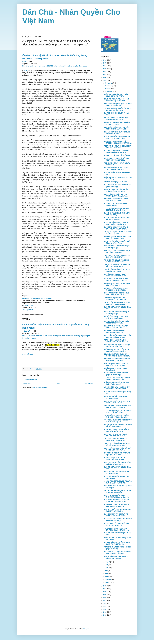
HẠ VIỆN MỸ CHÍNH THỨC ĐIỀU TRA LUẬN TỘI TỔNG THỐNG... (117, 543)
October (108, 89)
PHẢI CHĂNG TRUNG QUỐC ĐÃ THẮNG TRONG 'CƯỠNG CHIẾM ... (117, 355)
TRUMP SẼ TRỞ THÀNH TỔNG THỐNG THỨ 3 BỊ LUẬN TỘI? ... (116, 298)
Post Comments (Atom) (39, 387)
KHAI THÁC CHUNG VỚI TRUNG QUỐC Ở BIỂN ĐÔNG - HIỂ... (115, 435)
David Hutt (27, 59)
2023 (105, 69)
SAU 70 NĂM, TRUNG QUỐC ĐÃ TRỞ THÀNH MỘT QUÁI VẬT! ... (117, 449)
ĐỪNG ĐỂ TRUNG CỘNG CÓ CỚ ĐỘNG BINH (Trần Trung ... (115, 331)
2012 (105, 603)
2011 (105, 606)
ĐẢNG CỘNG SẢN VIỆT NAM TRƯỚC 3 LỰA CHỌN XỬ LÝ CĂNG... (117, 137)
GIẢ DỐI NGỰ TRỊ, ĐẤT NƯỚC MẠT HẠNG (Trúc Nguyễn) (116, 383)
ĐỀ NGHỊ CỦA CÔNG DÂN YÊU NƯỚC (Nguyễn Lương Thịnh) (117, 242)
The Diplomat (41, 59)
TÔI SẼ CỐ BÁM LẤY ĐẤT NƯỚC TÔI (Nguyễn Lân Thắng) (117, 270)
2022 (105, 72)
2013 (105, 600)
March (107, 576)
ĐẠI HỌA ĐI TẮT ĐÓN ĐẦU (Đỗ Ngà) (117, 155)
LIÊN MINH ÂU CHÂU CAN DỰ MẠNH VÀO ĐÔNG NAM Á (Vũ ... (117, 284)
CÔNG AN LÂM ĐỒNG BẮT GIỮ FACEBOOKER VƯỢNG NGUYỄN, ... (118, 142)
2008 (105, 615)
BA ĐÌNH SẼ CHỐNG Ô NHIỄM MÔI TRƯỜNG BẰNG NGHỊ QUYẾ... (116, 151)
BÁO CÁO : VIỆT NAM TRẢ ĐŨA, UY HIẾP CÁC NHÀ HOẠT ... (117, 430)
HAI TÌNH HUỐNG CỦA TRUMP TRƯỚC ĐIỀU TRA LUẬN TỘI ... (116, 275)
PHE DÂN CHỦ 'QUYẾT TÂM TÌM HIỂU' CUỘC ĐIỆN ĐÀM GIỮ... (118, 104)
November (108, 86)
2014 (105, 597)
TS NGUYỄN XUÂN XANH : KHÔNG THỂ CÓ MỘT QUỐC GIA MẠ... (116, 416)
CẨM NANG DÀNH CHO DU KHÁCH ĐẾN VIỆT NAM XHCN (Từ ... (116, 505)
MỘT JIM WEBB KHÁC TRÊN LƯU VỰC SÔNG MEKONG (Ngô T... (116, 364)
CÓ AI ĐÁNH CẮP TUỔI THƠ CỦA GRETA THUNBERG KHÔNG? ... (116, 280)
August (107, 562)
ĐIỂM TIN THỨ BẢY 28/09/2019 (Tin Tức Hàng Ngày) (116, 312)
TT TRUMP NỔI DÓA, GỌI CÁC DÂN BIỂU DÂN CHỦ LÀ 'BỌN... (117, 209)
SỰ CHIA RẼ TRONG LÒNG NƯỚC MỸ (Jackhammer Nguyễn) (117, 491)
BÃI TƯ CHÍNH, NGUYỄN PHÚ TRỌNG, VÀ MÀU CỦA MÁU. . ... (118, 218)
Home (58, 384)
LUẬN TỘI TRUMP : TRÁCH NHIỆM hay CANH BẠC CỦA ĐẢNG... (116, 100)
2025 (105, 63)
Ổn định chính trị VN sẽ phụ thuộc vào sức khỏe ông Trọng (54, 55)
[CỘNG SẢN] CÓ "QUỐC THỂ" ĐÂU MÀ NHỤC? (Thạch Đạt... (116, 524)
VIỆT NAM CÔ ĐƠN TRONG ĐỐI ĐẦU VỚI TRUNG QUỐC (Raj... (117, 359)
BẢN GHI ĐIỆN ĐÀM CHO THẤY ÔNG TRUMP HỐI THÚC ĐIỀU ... (117, 402)
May (106, 571)
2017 (105, 589)
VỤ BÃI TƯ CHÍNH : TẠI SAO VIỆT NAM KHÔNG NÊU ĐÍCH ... (116, 118)
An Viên (25, 61)
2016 (105, 592)
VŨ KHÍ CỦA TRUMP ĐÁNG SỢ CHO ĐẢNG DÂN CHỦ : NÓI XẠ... (117, 303)
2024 (105, 66)
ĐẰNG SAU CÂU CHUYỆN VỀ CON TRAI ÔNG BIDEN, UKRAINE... (116, 501)
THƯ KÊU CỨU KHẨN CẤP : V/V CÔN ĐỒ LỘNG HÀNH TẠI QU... (117, 265)
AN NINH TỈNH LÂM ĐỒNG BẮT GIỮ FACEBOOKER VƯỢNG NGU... (117, 388)
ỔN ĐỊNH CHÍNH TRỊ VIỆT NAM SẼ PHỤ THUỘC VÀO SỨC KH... (116, 223)
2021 (105, 75)
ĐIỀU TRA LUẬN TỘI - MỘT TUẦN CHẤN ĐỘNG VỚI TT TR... (116, 95)
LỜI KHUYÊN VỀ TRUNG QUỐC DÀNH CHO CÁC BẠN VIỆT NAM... (117, 237)
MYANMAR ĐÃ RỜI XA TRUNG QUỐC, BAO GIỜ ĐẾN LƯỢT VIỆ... (117, 552)
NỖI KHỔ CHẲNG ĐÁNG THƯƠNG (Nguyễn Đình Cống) (116, 374)
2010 (105, 609)
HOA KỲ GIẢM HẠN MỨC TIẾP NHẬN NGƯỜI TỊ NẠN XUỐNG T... (117, 345)
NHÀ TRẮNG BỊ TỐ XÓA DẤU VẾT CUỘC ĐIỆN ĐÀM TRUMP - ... (116, 327)
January (108, 582)
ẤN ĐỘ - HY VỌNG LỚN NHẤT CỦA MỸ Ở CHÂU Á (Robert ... (118, 232)
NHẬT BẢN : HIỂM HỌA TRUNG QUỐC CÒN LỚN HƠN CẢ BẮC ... (117, 336)
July (106, 565)
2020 (105, 77)
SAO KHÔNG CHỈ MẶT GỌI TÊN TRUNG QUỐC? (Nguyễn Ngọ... (116, 195)
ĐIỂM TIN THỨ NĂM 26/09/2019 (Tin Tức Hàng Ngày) (116, 472)
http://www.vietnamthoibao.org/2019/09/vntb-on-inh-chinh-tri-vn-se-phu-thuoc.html (54, 66)
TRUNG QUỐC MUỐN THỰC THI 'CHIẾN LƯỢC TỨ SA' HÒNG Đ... (116, 341)
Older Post (89, 384)
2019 (105, 80)
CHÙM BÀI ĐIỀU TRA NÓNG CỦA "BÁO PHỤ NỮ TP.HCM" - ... (116, 168)
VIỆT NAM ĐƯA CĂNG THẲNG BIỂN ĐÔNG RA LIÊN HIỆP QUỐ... (117, 256)
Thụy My (26, 331)
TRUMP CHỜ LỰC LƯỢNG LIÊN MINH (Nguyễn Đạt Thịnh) (117, 548)
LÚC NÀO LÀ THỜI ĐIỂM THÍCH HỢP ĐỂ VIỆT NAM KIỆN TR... (117, 251)
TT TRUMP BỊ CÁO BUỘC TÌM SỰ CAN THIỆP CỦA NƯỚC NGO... (118, 411)
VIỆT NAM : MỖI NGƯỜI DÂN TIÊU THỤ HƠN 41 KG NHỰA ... (116, 199)
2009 (105, 612)
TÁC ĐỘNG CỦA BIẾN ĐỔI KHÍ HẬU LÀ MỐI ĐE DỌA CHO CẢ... (117, 444)
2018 (105, 586)
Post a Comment (31, 379)
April (107, 573)
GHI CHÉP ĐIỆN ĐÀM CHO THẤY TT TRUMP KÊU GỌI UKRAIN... (117, 458)
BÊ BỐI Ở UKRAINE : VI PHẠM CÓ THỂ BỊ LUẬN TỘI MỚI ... (116, 317)
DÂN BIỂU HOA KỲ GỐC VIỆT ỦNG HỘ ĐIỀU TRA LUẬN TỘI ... (118, 519)
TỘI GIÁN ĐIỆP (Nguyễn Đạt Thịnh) (116, 182)
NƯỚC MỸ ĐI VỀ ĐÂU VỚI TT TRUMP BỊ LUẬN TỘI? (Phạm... (117, 454)
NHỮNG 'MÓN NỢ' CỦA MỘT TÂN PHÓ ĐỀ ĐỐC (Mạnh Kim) (118, 425)
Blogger (86, 629)
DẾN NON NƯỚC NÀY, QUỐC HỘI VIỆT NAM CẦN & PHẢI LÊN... (118, 510)
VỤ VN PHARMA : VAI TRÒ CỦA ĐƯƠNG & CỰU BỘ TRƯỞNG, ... (116, 529)
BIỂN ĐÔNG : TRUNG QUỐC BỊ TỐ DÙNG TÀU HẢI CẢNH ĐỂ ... (116, 350)
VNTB (25, 70)
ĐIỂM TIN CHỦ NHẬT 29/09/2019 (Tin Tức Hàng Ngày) (117, 247)
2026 (105, 60)
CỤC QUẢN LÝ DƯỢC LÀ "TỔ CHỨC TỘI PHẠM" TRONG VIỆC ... (117, 159)
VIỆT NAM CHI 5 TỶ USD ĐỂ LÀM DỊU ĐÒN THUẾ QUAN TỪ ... (117, 147)
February (108, 579)
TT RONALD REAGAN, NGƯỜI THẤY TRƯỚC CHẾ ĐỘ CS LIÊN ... (117, 378)
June (107, 568)
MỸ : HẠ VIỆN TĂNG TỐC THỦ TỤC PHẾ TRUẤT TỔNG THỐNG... (116, 294)
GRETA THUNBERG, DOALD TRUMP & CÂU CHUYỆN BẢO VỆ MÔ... (118, 482)
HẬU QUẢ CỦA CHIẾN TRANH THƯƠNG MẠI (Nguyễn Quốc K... (116, 496)
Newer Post (27, 384)
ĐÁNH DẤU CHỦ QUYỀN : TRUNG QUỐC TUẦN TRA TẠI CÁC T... (116, 228)
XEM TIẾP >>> (27, 354)
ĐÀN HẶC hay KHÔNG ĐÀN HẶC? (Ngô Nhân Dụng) (116, 204)
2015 (105, 595)
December (108, 83)
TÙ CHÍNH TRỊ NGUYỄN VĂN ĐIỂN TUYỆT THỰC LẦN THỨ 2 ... (116, 261)
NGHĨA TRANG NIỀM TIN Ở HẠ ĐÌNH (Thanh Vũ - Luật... (117, 123)
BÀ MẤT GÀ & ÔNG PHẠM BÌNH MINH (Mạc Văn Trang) (117, 185)
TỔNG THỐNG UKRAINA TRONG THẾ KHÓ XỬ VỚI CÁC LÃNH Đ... (117, 407)
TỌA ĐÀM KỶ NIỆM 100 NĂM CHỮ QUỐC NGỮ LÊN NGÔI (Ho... (116, 439)
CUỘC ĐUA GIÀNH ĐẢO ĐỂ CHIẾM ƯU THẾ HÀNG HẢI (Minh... (118, 421)
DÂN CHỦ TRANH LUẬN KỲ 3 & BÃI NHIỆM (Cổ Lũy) (117, 214)
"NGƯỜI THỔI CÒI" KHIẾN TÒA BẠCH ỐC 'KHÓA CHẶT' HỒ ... (117, 109)
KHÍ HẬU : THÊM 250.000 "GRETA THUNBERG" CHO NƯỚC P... (116, 289)
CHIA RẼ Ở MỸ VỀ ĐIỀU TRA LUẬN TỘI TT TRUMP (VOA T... (116, 322)
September (109, 92)
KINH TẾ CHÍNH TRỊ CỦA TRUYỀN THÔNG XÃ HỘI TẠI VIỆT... (116, 190)
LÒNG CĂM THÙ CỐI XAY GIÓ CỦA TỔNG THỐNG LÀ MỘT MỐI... (116, 128)
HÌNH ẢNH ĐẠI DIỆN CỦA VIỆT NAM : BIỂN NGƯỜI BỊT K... (117, 133)
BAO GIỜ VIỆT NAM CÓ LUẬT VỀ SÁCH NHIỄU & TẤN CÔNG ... (116, 515)
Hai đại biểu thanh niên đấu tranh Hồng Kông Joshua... (116, 557)
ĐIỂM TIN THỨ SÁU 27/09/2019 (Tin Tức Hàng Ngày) (116, 397)
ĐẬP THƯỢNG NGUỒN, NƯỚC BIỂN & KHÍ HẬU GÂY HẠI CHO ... (117, 463)
